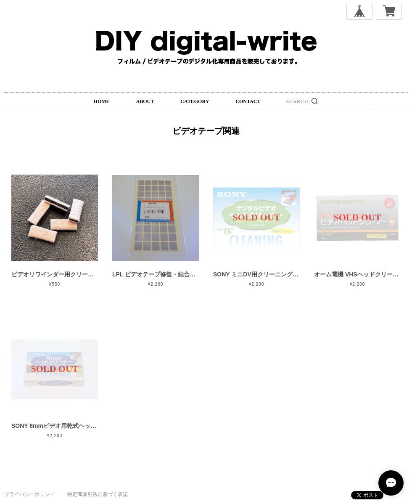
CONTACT (247, 101)
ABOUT (145, 101)
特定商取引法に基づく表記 (97, 494)
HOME (102, 101)
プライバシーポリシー (29, 494)
